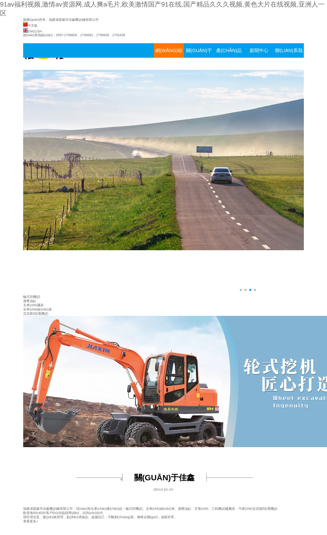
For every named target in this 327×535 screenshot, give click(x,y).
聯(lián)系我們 (289, 58)
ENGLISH (32, 31)
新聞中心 (259, 50)
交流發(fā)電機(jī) (35, 313)
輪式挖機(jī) (31, 297)
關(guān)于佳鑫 (199, 58)
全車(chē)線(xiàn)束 (37, 309)
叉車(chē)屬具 (33, 305)
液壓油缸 (29, 301)
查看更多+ (30, 521)
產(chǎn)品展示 (229, 58)
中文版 (30, 25)
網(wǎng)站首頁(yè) (168, 58)
